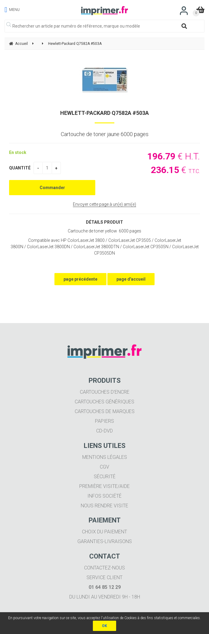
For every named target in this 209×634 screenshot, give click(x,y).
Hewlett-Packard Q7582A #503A (104, 113)
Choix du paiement (104, 532)
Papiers (104, 421)
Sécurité (105, 476)
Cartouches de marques (105, 411)
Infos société (104, 496)
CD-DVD (104, 431)
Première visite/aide (104, 486)
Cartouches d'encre (104, 392)
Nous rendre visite (104, 506)
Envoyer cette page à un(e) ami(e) (104, 204)
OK (104, 626)
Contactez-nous (104, 568)
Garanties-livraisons (104, 541)
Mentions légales (104, 457)
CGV (104, 467)
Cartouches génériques (104, 402)
